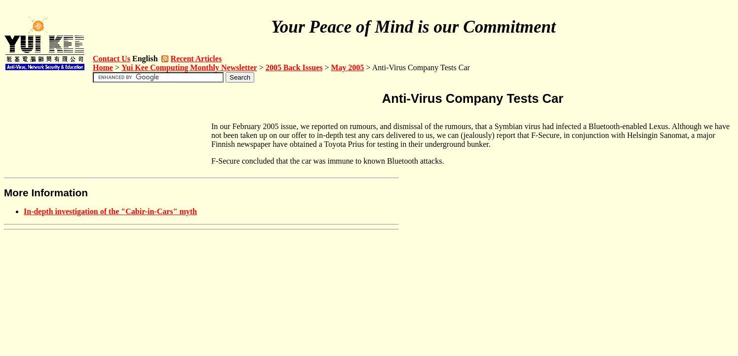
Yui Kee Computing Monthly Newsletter (189, 67)
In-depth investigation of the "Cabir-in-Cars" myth (110, 211)
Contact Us (111, 58)
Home (103, 67)
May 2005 (347, 67)
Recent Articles (196, 58)
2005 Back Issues (294, 67)
